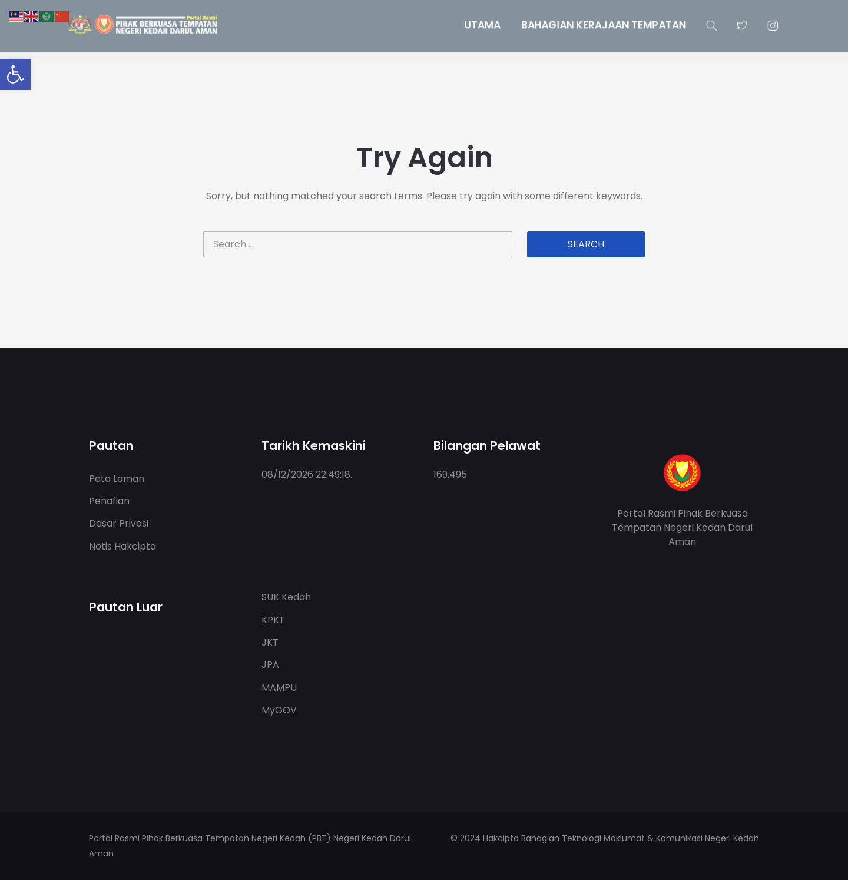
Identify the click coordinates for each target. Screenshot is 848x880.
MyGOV (279, 710)
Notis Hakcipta (122, 546)
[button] (15, 74)
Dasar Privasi (118, 523)
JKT (270, 642)
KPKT (273, 620)
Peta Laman (116, 478)
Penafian (109, 501)
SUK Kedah (286, 597)
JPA (270, 664)
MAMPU (279, 687)
